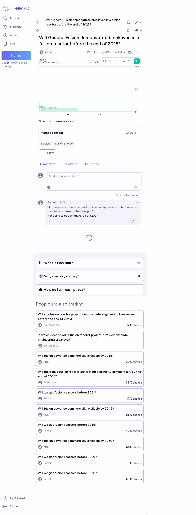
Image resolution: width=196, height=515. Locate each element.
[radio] (104, 61)
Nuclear (46, 143)
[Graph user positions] (96, 61)
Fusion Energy (64, 143)
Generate (130, 132)
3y (64, 202)
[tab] (47, 164)
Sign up (16, 55)
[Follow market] (129, 31)
